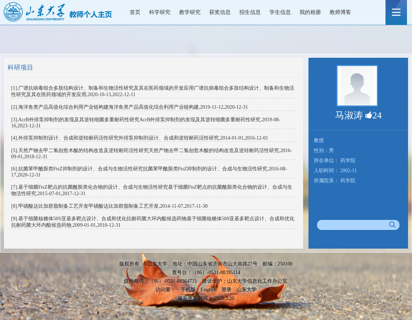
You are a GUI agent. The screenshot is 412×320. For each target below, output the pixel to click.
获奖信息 (220, 12)
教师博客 (340, 12)
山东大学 (246, 289)
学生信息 (280, 12)
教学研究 (190, 12)
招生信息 (250, 12)
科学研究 (160, 12)
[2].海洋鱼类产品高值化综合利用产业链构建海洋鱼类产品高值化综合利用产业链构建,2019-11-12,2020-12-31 (129, 107)
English (208, 289)
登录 (226, 289)
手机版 (188, 289)
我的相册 (310, 12)
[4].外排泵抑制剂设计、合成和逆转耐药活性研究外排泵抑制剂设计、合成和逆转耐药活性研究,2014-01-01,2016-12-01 (139, 138)
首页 (135, 12)
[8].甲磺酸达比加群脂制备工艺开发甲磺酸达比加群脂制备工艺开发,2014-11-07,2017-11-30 (109, 206)
